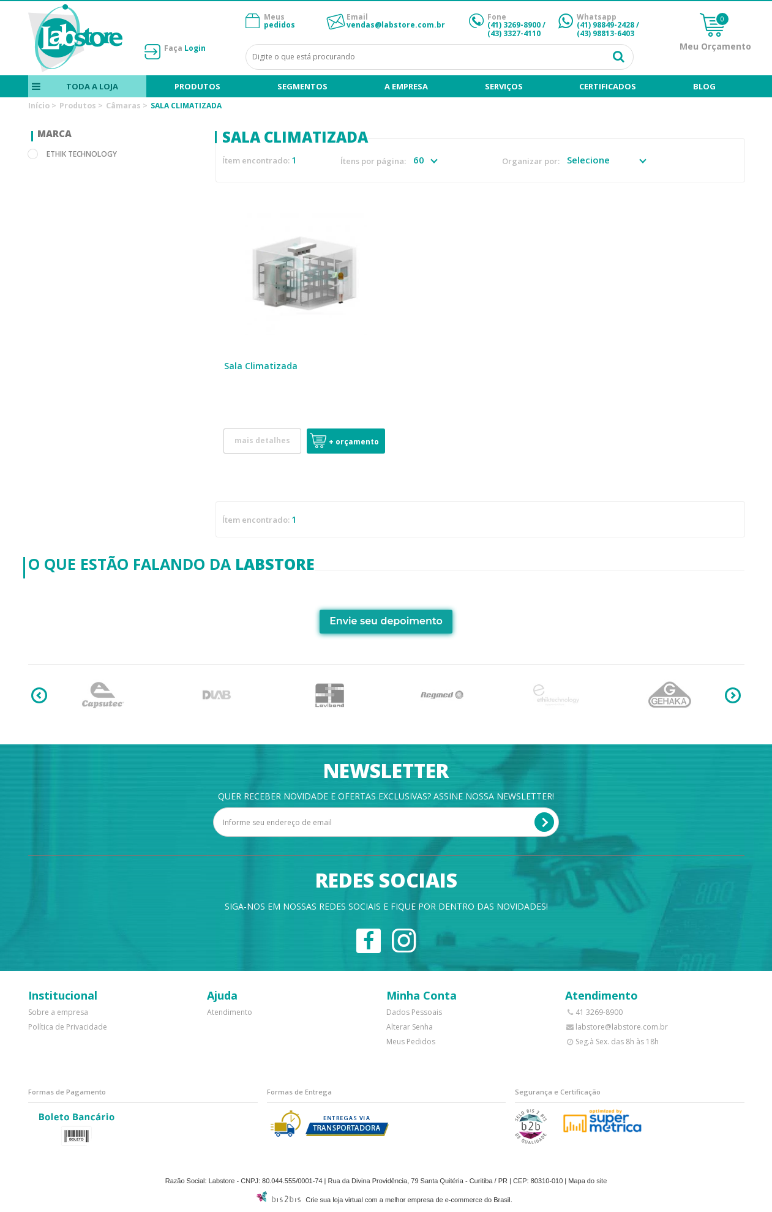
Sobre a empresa (58, 1012)
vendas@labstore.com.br (396, 25)
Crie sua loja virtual (334, 1199)
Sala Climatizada (261, 366)
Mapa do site (587, 1180)
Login (195, 48)
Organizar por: (531, 161)
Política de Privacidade (67, 1027)
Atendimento (229, 1012)
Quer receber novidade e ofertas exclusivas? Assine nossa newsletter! (386, 796)
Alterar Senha (409, 1027)
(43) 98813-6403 (605, 33)
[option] (103, 695)
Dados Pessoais (414, 1012)
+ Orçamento (354, 441)
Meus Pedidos (410, 1041)
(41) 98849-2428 (605, 25)
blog (704, 86)
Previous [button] (39, 695)
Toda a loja (92, 86)
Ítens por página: (373, 161)
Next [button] (733, 695)
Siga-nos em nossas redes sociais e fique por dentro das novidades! (386, 906)
